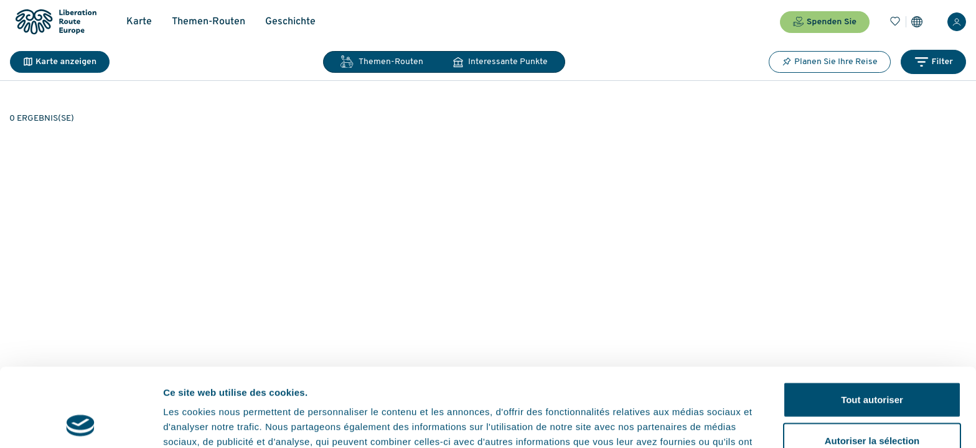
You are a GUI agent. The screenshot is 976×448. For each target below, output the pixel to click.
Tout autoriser (872, 325)
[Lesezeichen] (895, 22)
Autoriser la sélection (872, 367)
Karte (139, 22)
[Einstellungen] (916, 22)
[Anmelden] (956, 21)
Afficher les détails (686, 423)
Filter (933, 62)
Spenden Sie (824, 21)
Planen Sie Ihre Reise (830, 62)
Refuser (872, 407)
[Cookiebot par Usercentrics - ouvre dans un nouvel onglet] (80, 423)
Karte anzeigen (59, 62)
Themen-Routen (208, 22)
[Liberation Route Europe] (55, 22)
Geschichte (290, 22)
